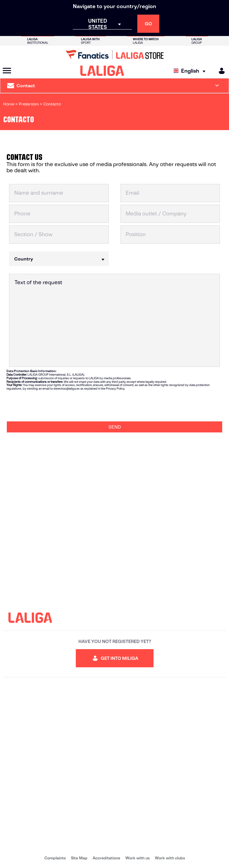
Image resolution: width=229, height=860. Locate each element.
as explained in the (93, 388)
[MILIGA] (219, 71)
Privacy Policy (115, 388)
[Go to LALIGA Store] (114, 54)
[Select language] (191, 71)
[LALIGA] (102, 71)
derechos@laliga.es (66, 388)
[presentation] (55, 405)
